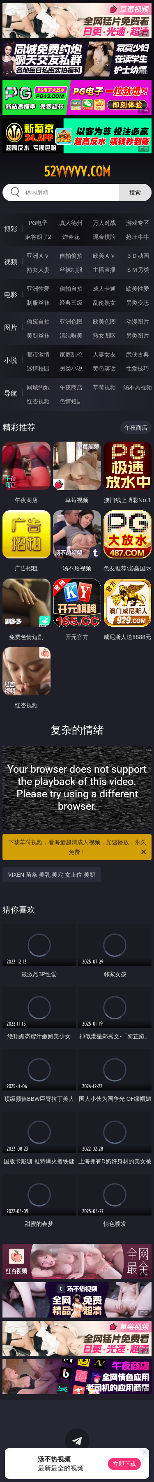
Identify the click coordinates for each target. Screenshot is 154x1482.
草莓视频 (104, 387)
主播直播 (104, 269)
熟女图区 (104, 335)
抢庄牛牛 (137, 237)
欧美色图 (104, 321)
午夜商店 (71, 387)
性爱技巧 (137, 368)
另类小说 (71, 368)
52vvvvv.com (77, 171)
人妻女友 (104, 354)
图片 (10, 327)
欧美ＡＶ (104, 255)
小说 (10, 360)
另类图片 (137, 335)
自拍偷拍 (71, 255)
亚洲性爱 (38, 288)
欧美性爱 (137, 288)
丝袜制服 (71, 269)
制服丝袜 (38, 302)
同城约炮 (38, 387)
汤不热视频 (137, 387)
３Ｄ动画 (137, 255)
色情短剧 (71, 401)
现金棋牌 (104, 237)
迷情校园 (38, 368)
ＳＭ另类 (137, 269)
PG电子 (38, 223)
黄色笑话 (104, 368)
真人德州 (71, 223)
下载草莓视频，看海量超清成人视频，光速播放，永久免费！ (78, 847)
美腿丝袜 (38, 335)
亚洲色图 (71, 321)
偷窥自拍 (38, 321)
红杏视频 (38, 401)
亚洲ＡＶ (38, 255)
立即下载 (124, 1464)
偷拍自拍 (71, 288)
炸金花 (71, 237)
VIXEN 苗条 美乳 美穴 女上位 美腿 (51, 874)
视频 (10, 261)
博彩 (10, 228)
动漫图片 (137, 321)
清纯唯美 (71, 335)
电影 (10, 294)
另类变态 (137, 302)
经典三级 (71, 302)
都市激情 (38, 354)
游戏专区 (137, 223)
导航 (10, 393)
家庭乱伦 (71, 354)
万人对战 (104, 223)
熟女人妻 (38, 269)
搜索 (135, 192)
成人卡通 (104, 288)
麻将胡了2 (38, 237)
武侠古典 (137, 354)
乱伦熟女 (104, 302)
